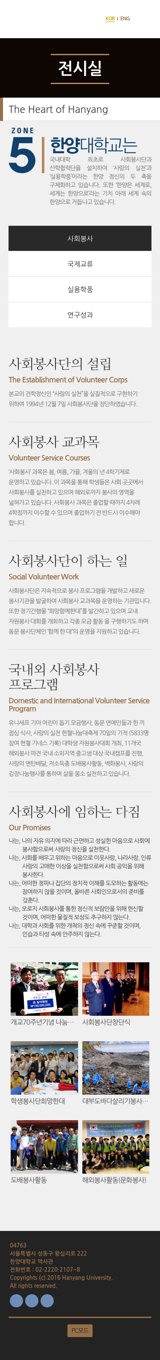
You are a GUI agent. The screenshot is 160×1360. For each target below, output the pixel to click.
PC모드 (80, 1331)
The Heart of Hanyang (58, 109)
